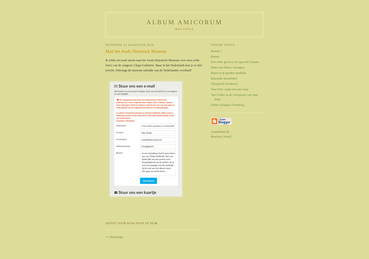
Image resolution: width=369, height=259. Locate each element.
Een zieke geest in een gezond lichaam (235, 62)
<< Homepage (114, 237)
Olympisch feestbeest (224, 83)
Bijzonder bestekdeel (224, 78)
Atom (227, 136)
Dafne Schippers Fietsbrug (227, 105)
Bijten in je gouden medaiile (228, 73)
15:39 (153, 223)
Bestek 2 (216, 51)
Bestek (215, 56)
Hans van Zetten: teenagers (228, 67)
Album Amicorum (184, 22)
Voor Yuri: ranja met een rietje (229, 89)
